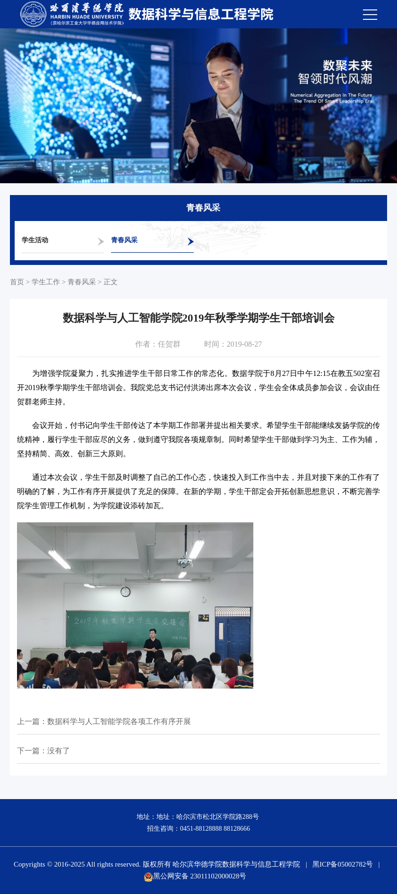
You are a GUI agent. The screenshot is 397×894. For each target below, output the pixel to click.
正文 (111, 282)
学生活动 (35, 240)
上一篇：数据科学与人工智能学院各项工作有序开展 (104, 721)
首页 (17, 282)
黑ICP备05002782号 (342, 864)
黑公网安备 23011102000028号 (195, 876)
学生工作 (46, 282)
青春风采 (124, 240)
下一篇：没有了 (43, 751)
